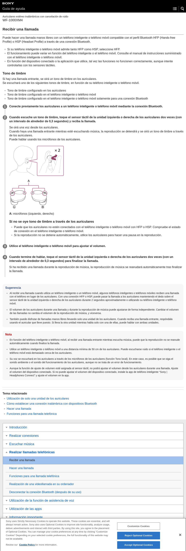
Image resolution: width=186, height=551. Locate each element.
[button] (182, 8)
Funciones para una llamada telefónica (32, 413)
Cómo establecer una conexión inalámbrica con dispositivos (52, 403)
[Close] (180, 537)
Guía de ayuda (13, 9)
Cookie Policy (27, 546)
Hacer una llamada (19, 408)
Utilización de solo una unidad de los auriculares (38, 398)
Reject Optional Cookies (139, 537)
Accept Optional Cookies (138, 547)
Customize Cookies (139, 528)
